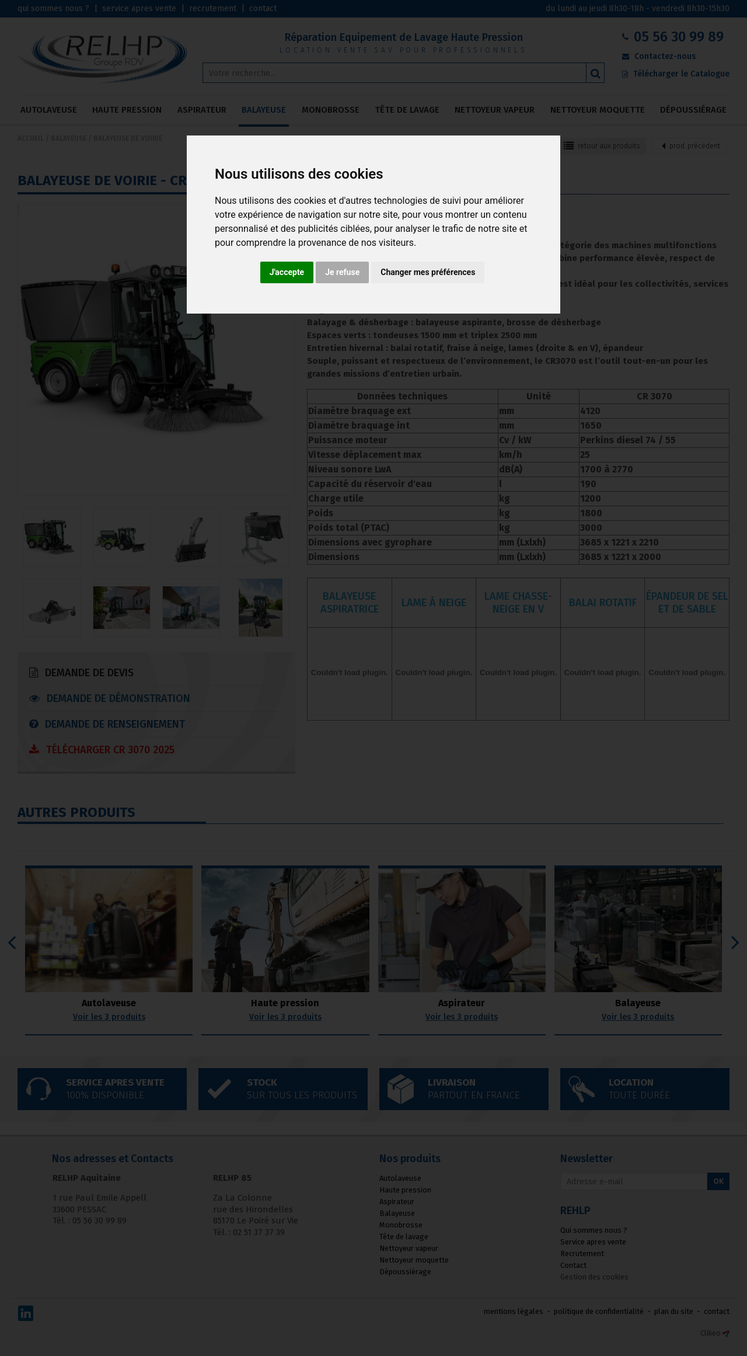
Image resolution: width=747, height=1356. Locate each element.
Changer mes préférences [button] (428, 272)
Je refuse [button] (342, 272)
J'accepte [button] (287, 272)
